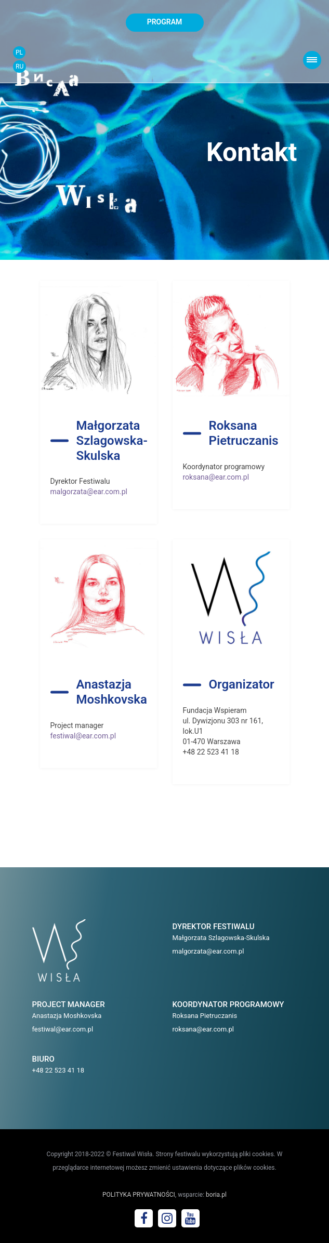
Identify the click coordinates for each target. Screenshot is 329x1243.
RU (19, 66)
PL (19, 52)
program (164, 22)
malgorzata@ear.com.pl (88, 491)
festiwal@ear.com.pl (83, 736)
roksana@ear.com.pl (216, 477)
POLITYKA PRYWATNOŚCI (138, 1194)
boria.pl (216, 1194)
